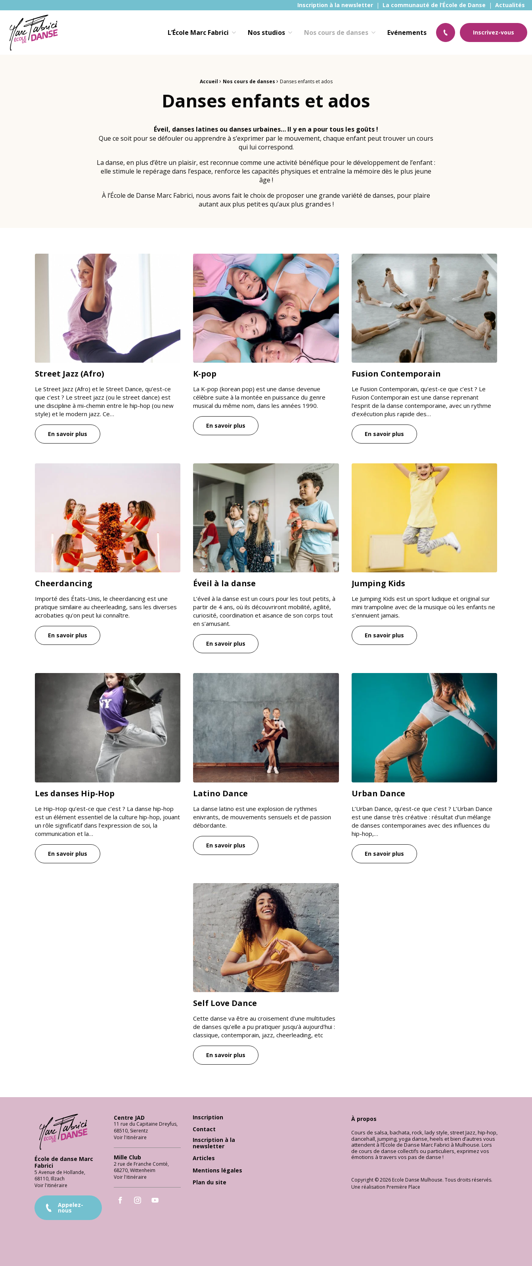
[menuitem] (335, 5)
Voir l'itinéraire (50, 1185)
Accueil (209, 81)
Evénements (407, 32)
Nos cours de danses (336, 32)
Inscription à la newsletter (335, 5)
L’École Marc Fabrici (198, 32)
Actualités (510, 5)
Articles (204, 1158)
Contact (204, 1129)
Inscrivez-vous (493, 32)
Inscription (208, 1117)
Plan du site (209, 1182)
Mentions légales (217, 1170)
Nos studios (266, 32)
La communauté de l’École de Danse (434, 5)
